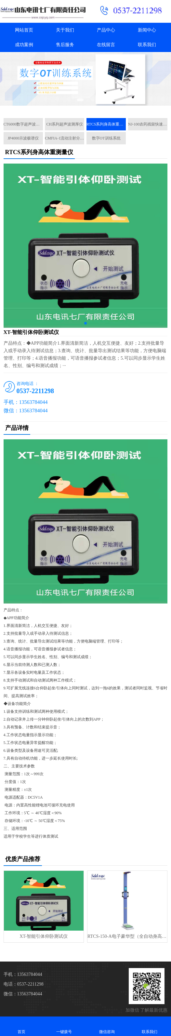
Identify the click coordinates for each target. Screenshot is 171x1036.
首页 (21, 1026)
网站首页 (24, 30)
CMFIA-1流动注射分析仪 (64, 138)
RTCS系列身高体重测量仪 (106, 124)
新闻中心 (147, 30)
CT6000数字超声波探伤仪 (23, 124)
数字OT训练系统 (106, 138)
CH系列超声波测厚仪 (64, 124)
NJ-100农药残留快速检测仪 (147, 124)
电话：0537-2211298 (24, 984)
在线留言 (106, 44)
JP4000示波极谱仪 (22, 138)
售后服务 (65, 44)
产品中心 (106, 30)
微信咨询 (107, 1026)
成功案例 (24, 44)
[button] (80, 100)
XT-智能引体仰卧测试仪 (44, 936)
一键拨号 (64, 1026)
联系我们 (147, 44)
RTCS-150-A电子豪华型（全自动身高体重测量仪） (127, 936)
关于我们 (65, 30)
